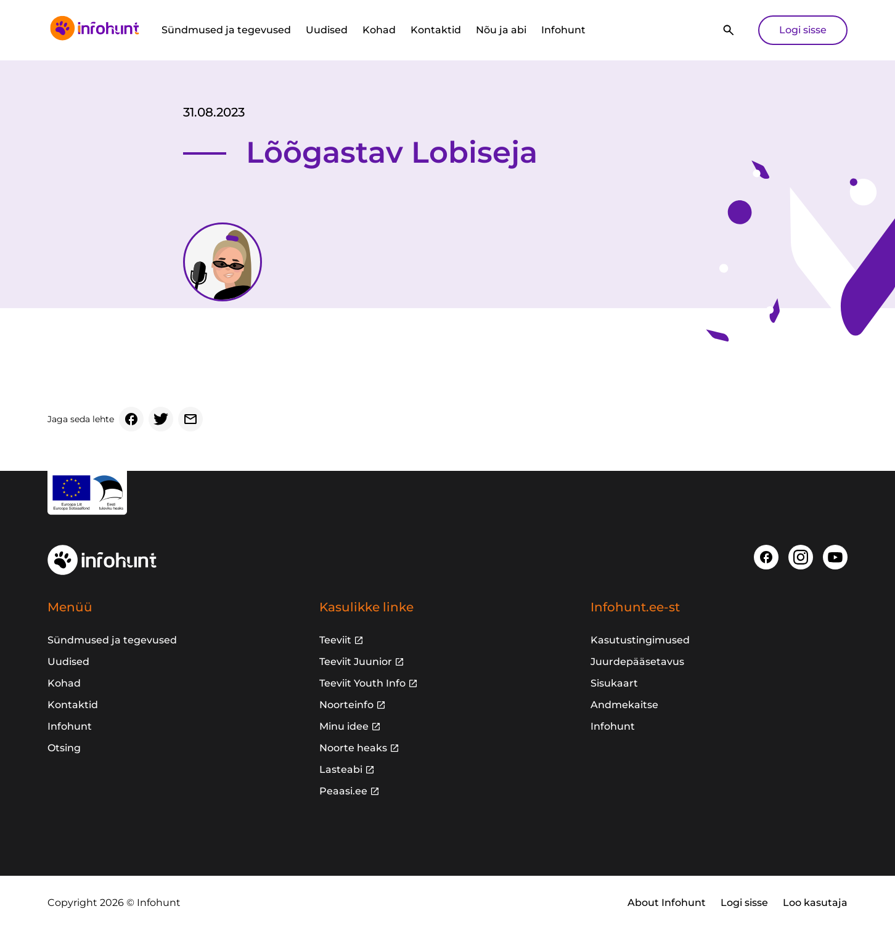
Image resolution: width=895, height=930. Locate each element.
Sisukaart (614, 683)
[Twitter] (161, 419)
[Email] (190, 419)
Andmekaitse (624, 705)
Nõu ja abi (501, 30)
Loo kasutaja (815, 902)
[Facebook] (131, 419)
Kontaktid (436, 30)
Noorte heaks (353, 748)
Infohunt (563, 30)
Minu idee (344, 726)
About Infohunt (666, 902)
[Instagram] (800, 557)
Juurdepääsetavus (637, 661)
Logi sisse (803, 30)
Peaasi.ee (343, 791)
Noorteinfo (346, 705)
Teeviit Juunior (355, 661)
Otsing (64, 748)
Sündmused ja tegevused (226, 30)
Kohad (379, 30)
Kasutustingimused (640, 640)
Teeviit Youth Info (362, 683)
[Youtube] (835, 557)
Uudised (327, 30)
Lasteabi (340, 769)
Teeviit (335, 640)
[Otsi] (728, 30)
